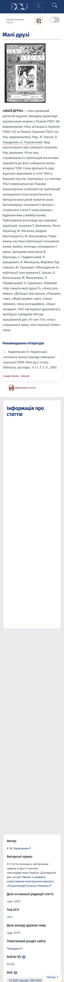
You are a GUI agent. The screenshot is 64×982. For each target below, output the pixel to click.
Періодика (13, 948)
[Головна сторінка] (19, 6)
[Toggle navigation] (38, 6)
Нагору (53, 977)
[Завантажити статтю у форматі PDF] (22, 387)
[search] (54, 4)
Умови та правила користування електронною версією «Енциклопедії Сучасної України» (30, 881)
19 (8, 917)
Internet (25, 376)
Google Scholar (11, 376)
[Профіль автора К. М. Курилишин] (19, 848)
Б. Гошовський (31, 142)
